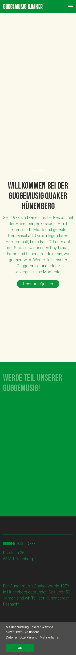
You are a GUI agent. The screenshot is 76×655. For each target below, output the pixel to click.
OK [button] (20, 647)
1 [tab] (34, 170)
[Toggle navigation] (70, 6)
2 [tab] (42, 170)
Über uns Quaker (38, 285)
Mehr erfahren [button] (50, 637)
